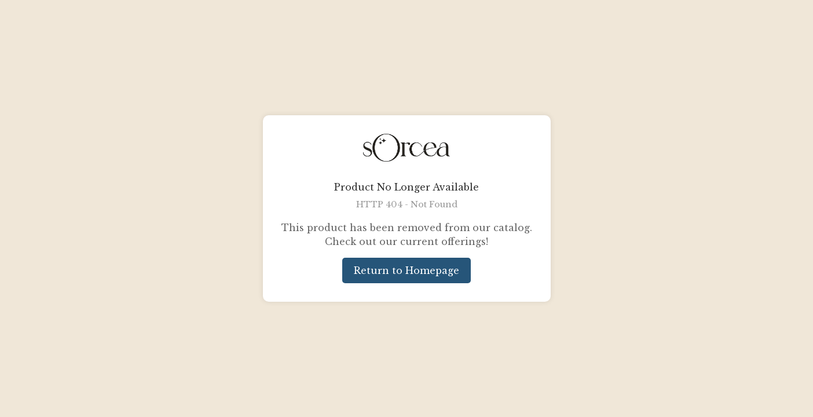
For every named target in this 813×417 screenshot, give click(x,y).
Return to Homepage (406, 270)
